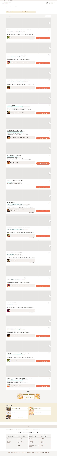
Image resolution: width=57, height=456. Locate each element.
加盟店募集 (33, 452)
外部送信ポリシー (24, 452)
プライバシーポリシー (18, 452)
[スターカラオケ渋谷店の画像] (28, 296)
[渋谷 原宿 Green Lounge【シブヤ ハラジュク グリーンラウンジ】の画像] (28, 23)
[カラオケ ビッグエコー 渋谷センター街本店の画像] (28, 173)
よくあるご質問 (47, 452)
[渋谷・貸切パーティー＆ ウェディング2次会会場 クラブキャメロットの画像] (28, 371)
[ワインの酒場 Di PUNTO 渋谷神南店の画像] (28, 148)
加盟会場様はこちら (29, 452)
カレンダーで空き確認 (43, 38)
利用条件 (15, 452)
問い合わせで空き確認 (43, 187)
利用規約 (12, 452)
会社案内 (9, 452)
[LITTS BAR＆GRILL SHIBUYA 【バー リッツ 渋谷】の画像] (28, 48)
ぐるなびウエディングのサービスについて (40, 452)
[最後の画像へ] (50, 23)
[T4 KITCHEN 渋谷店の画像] (28, 98)
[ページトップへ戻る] (28, 426)
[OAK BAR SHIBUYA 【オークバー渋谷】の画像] (28, 123)
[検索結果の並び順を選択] (48, 16)
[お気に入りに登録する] (49, 30)
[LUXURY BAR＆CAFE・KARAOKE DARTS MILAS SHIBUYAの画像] (28, 73)
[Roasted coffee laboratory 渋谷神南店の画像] (28, 246)
